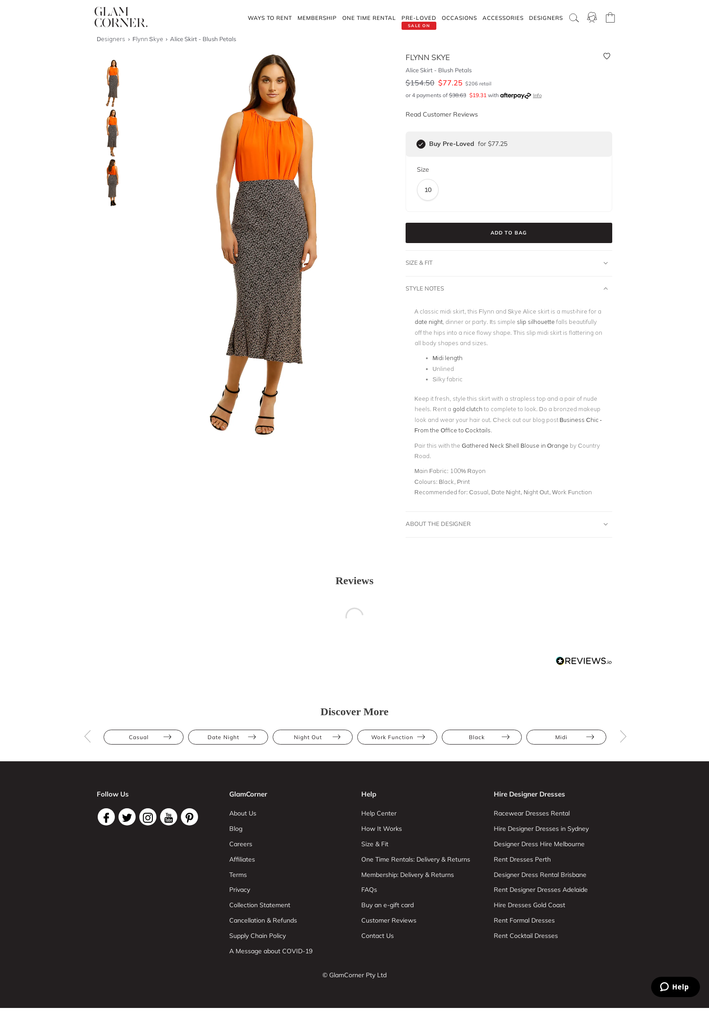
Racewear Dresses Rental (532, 813)
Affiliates (242, 859)
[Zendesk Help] (675, 987)
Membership (317, 17)
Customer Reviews (388, 920)
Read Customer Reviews (442, 114)
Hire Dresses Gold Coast (529, 905)
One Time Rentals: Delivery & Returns (415, 859)
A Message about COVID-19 (270, 951)
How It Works (381, 829)
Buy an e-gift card (387, 905)
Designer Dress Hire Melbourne (539, 844)
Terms (238, 875)
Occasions (459, 17)
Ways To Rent (270, 17)
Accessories (503, 17)
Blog (235, 829)
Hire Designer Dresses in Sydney (541, 829)
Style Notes (507, 289)
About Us (242, 813)
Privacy (239, 890)
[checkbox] (420, 144)
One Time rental (369, 17)
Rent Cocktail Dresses (526, 936)
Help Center (379, 813)
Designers (546, 17)
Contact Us (377, 936)
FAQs (369, 890)
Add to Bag (509, 233)
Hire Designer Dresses (529, 794)
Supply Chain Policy (257, 936)
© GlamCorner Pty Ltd (354, 975)
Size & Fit (507, 263)
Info (537, 95)
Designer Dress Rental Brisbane (540, 875)
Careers (240, 844)
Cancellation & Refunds (263, 920)
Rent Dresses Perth (522, 859)
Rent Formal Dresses (524, 920)
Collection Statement (259, 905)
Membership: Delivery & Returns (407, 875)
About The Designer (507, 524)
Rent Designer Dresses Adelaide (541, 890)
